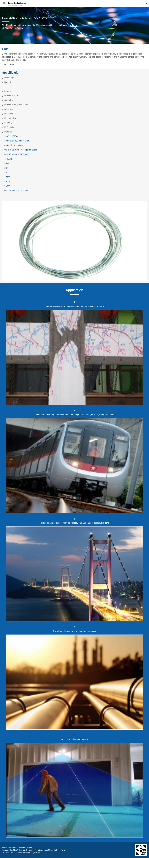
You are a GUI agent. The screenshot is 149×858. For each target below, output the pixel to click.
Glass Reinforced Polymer (16, 190)
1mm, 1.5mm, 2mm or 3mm (16, 141)
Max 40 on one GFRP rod (16, 154)
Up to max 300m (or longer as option (20, 150)
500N (6, 163)
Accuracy (8, 109)
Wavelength (9, 77)
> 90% (7, 186)
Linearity (8, 123)
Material (8, 132)
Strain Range (10, 100)
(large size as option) (13, 145)
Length (7, 91)
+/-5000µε (8, 159)
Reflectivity (9, 127)
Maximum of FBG (12, 96)
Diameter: (8, 82)
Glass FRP (9, 64)
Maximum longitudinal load (16, 105)
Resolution (9, 114)
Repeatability (10, 118)
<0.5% (7, 177)
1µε (6, 168)
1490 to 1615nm (11, 136)
